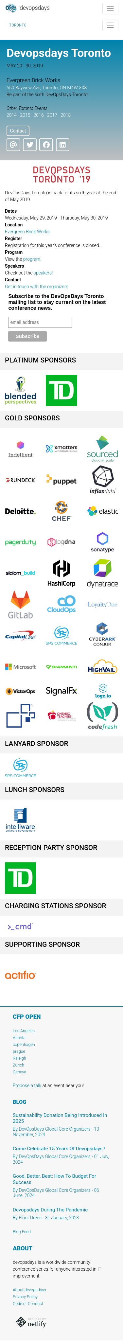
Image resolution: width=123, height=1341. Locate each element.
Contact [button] (18, 130)
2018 (66, 115)
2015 (25, 115)
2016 (39, 115)
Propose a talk (27, 1085)
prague (19, 1051)
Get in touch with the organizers (36, 286)
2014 (12, 115)
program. (32, 259)
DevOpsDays (27, 8)
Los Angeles (24, 1030)
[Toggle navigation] (110, 8)
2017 (52, 115)
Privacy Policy (25, 1296)
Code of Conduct (28, 1303)
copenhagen (24, 1044)
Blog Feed (22, 1231)
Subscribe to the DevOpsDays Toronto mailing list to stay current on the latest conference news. (57, 302)
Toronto (17, 25)
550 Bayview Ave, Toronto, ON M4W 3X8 (47, 87)
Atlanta (19, 1037)
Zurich (18, 1065)
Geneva (19, 1071)
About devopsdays (29, 1289)
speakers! (43, 272)
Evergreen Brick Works (27, 231)
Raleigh (19, 1058)
